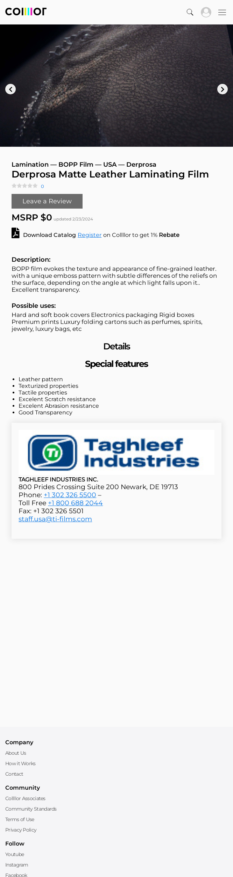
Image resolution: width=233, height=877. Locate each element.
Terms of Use (19, 819)
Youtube (14, 854)
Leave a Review (47, 201)
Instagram (16, 865)
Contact (14, 774)
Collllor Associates (25, 798)
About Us (15, 753)
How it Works (20, 763)
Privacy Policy (20, 830)
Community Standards (31, 809)
